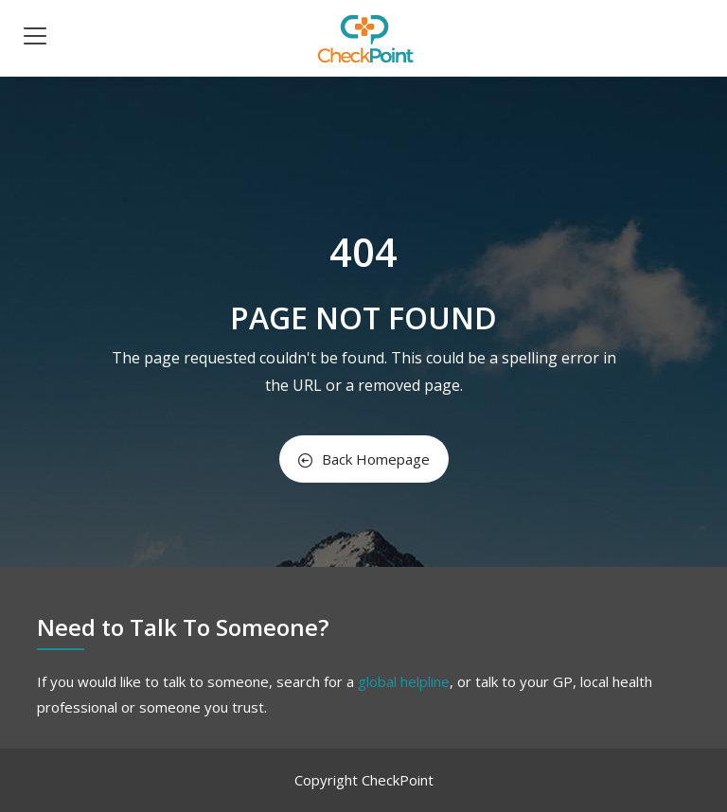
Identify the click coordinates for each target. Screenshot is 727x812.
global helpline (404, 681)
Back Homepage (364, 459)
